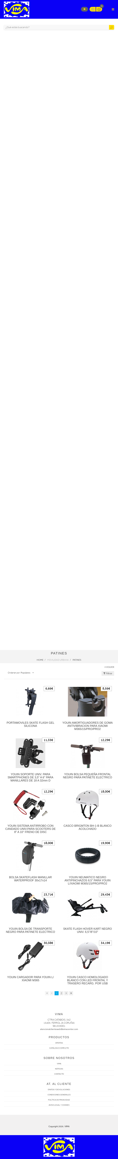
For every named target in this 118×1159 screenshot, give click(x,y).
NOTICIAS (59, 1069)
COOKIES (65, 1105)
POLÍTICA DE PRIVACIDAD (59, 1100)
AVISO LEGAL (54, 1105)
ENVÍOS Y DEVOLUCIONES (59, 1089)
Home (40, 659)
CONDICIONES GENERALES (59, 1095)
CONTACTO (59, 1074)
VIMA (59, 1064)
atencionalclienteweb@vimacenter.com (59, 1029)
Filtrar (107, 673)
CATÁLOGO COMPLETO (59, 1048)
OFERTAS (59, 1043)
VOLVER (109, 667)
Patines (77, 659)
